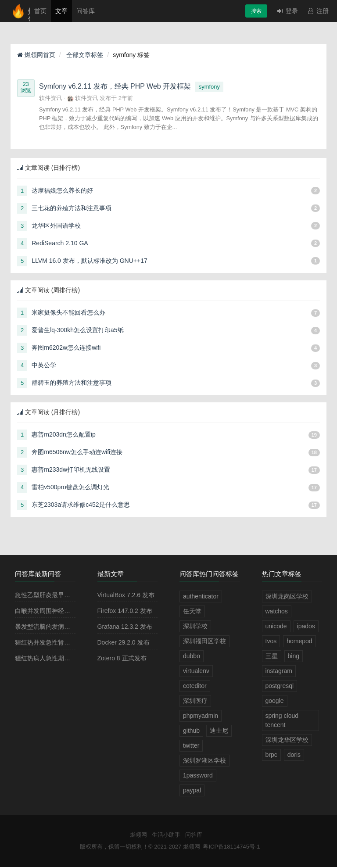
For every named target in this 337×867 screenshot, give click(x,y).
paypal (192, 790)
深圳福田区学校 (204, 641)
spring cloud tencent (282, 720)
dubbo (191, 655)
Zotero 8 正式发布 (122, 658)
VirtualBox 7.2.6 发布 (125, 594)
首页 (40, 10)
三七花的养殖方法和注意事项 (71, 207)
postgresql (279, 685)
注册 (318, 10)
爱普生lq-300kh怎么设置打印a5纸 (77, 329)
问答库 (85, 10)
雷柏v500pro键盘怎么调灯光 (70, 487)
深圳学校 (195, 626)
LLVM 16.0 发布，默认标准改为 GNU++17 (89, 260)
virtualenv (196, 670)
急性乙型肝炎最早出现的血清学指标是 (67, 594)
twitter (191, 745)
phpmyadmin (200, 715)
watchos (276, 611)
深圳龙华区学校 (286, 739)
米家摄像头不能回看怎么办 (68, 312)
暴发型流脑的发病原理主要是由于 (61, 626)
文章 (61, 10)
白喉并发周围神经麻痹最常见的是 (61, 610)
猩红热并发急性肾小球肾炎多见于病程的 (70, 642)
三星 (271, 655)
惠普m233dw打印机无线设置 (71, 469)
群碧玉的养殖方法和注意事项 (71, 382)
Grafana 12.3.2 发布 (124, 626)
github (191, 730)
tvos (271, 641)
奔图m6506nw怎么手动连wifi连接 (77, 451)
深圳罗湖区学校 (204, 760)
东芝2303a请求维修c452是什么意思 (80, 504)
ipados (306, 626)
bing (293, 655)
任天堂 (192, 611)
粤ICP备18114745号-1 (231, 846)
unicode (276, 626)
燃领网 (138, 834)
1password (198, 775)
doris (294, 754)
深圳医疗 (195, 700)
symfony (209, 86)
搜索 (256, 11)
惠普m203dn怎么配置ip (64, 434)
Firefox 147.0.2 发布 (124, 610)
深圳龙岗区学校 (286, 596)
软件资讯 (50, 98)
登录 (287, 10)
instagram (278, 670)
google (274, 700)
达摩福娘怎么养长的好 (62, 190)
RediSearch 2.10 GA (60, 243)
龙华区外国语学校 (56, 225)
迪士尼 (219, 730)
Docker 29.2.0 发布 (123, 642)
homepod (299, 641)
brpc (271, 754)
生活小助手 (166, 834)
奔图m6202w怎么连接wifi (66, 347)
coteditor (195, 685)
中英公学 (44, 365)
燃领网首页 (36, 54)
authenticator (201, 596)
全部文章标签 (84, 54)
